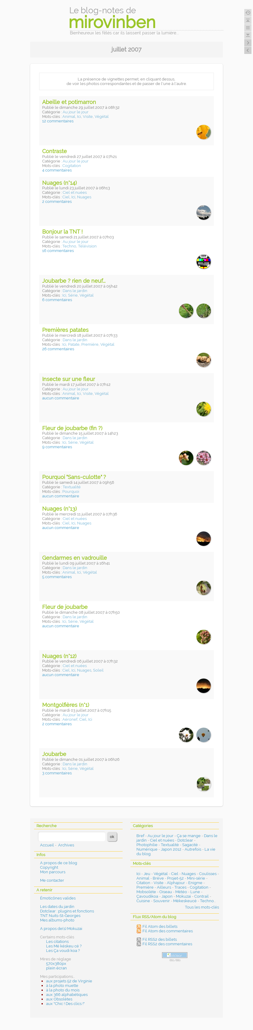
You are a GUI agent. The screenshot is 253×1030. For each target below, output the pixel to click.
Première (89, 344)
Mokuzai (183, 896)
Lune (195, 892)
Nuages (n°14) (59, 183)
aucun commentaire (60, 398)
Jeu (147, 873)
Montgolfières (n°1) (65, 705)
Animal (68, 116)
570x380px (56, 963)
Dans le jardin (75, 290)
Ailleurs (164, 887)
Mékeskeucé (185, 901)
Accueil (47, 845)
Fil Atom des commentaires (167, 931)
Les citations (57, 941)
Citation (143, 882)
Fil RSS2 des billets (159, 939)
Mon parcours (52, 872)
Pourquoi (70, 491)
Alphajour (176, 882)
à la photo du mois (63, 990)
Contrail (201, 896)
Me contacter (52, 880)
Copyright (49, 867)
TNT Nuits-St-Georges (60, 915)
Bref (140, 835)
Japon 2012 (171, 849)
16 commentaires (58, 250)
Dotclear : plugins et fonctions (67, 911)
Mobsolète (146, 892)
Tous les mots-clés (202, 907)
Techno (69, 246)
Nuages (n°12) (59, 656)
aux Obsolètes (59, 999)
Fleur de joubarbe (65, 607)
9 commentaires (57, 447)
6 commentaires (57, 300)
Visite (88, 116)
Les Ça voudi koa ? (63, 950)
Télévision (87, 246)
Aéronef (69, 719)
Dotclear (185, 840)
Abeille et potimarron (69, 102)
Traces (180, 887)
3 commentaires (57, 773)
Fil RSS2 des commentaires (167, 944)
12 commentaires (57, 121)
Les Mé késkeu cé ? (64, 946)
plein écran (56, 968)
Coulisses (208, 873)
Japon (167, 896)
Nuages (84, 197)
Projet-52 (175, 878)
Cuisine (143, 901)
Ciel (66, 197)
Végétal (102, 116)
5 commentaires (57, 577)
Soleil (98, 670)
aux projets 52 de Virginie (69, 981)
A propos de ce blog (58, 863)
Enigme (195, 882)
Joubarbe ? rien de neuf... (73, 281)
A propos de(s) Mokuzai (61, 928)
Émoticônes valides (58, 898)
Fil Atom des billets (159, 926)
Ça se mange (189, 835)
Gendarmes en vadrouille (74, 558)
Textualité (72, 487)
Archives (66, 845)
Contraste (54, 151)
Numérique (147, 849)
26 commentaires (58, 349)
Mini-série (196, 878)
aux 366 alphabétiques (67, 994)
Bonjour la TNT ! (62, 231)
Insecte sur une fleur (68, 379)
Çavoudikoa (147, 896)
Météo (181, 892)
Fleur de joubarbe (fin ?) (72, 428)
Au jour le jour (76, 112)
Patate (74, 344)
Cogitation (71, 165)
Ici (79, 116)
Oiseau (165, 892)
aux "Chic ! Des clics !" (65, 1003)
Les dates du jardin (57, 906)
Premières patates (65, 330)
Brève (158, 878)
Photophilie (147, 845)
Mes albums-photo (57, 920)
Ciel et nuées (75, 192)
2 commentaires (57, 201)
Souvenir (161, 901)
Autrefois (193, 849)
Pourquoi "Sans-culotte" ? (74, 477)
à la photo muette (62, 985)
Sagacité (190, 845)
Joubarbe (54, 754)
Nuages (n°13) (59, 509)
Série (73, 295)
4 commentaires (57, 170)
